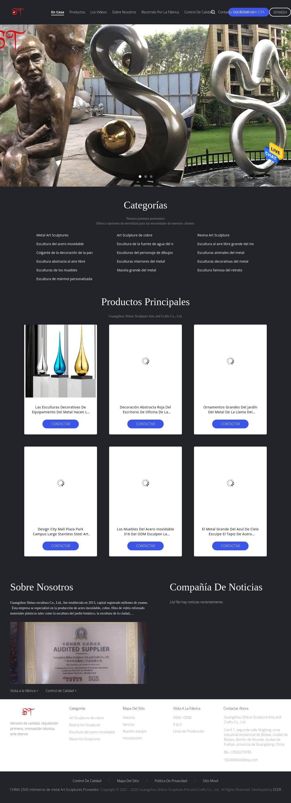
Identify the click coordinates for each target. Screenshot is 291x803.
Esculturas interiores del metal (141, 261)
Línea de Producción (188, 731)
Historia (129, 717)
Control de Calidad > (61, 690)
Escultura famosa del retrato (219, 270)
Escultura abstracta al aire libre (60, 261)
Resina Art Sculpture (213, 235)
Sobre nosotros (124, 12)
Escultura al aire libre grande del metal (227, 244)
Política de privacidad (171, 781)
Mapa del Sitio (128, 781)
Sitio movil (210, 781)
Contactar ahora (60, 425)
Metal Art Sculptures (52, 235)
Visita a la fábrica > (24, 690)
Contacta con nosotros (236, 12)
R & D (177, 724)
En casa (57, 12)
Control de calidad (198, 12)
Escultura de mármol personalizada (64, 278)
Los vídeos (98, 12)
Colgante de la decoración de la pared (66, 252)
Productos (77, 12)
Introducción (132, 738)
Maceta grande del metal (136, 270)
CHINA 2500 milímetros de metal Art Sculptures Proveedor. (55, 789)
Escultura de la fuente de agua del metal (148, 244)
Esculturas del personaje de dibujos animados (153, 252)
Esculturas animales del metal (220, 252)
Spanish (280, 12)
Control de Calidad (87, 781)
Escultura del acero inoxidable (60, 244)
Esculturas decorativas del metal (222, 261)
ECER (277, 789)
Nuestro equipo (135, 731)
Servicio (128, 724)
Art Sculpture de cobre (134, 235)
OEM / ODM (182, 717)
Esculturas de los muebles (56, 270)
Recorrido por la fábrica (160, 12)
